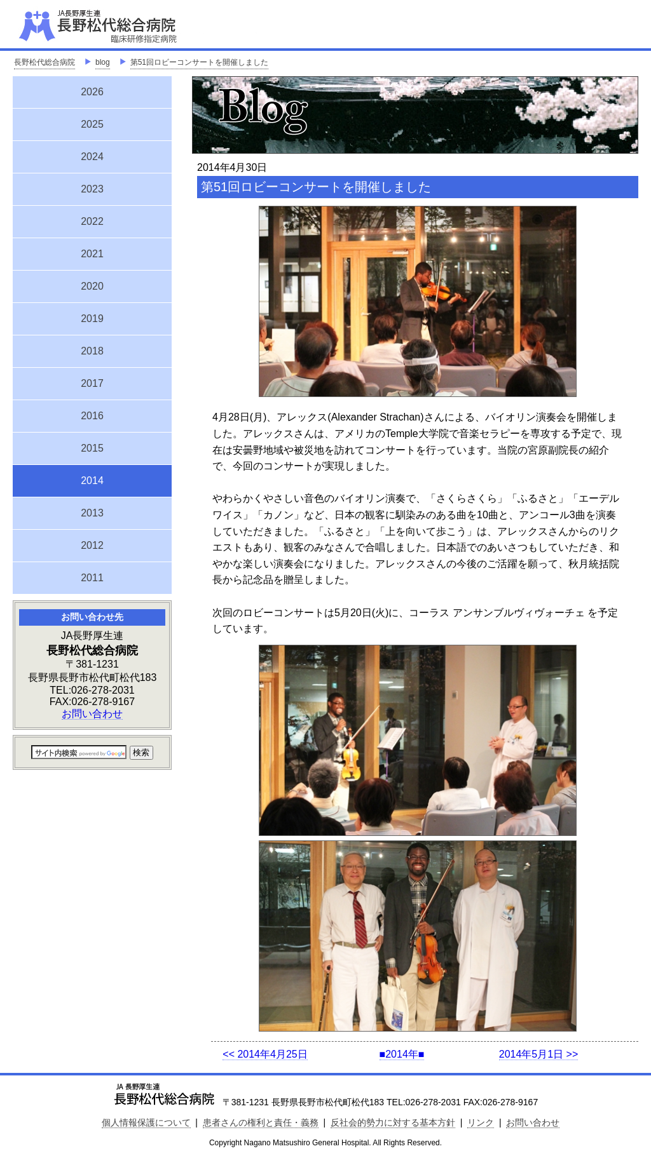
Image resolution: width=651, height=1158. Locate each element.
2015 (92, 448)
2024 (92, 156)
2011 (92, 577)
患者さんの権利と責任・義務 (261, 1122)
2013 (92, 513)
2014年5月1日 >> (539, 1054)
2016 (92, 415)
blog (102, 62)
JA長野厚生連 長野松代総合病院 (137, 25)
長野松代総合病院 (44, 62)
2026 (92, 91)
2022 (92, 221)
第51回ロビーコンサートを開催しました (199, 62)
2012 (92, 545)
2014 (92, 479)
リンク (480, 1122)
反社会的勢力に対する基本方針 (393, 1122)
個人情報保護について (146, 1122)
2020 (92, 286)
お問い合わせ (92, 713)
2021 (92, 253)
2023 (92, 189)
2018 (92, 351)
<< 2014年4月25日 (265, 1054)
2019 (92, 318)
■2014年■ (402, 1054)
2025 (92, 124)
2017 (92, 383)
